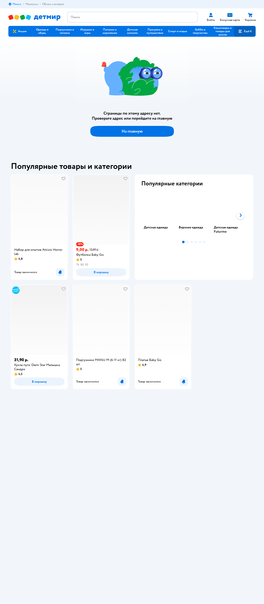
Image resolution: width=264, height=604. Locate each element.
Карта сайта (83, 450)
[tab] (158, 215)
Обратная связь (86, 445)
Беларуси (34, 499)
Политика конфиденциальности (96, 435)
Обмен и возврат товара (91, 425)
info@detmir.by (103, 519)
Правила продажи (87, 430)
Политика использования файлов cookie (102, 440)
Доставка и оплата (87, 420)
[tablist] (194, 215)
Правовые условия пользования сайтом (74, 494)
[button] (245, 31)
